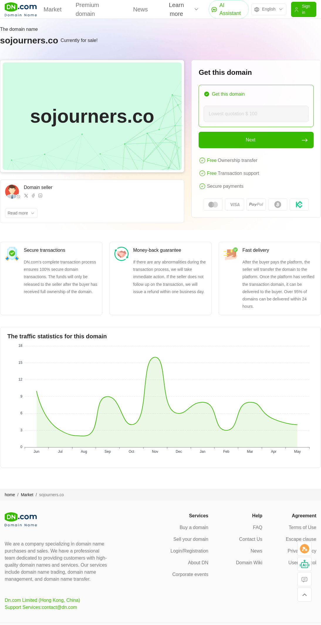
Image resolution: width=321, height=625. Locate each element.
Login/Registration (189, 550)
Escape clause (301, 539)
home (10, 494)
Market (53, 9)
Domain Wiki (249, 562)
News (140, 9)
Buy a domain (194, 527)
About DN (198, 562)
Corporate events (190, 574)
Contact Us (250, 539)
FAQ (257, 527)
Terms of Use (302, 527)
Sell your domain (190, 539)
